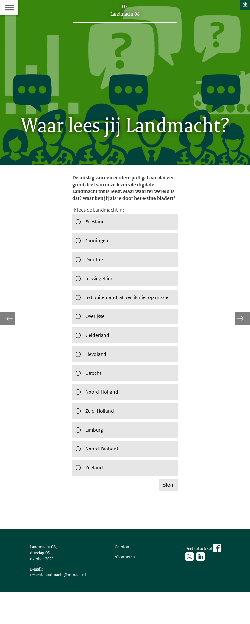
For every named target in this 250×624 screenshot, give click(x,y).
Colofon (123, 573)
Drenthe (88, 273)
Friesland (89, 235)
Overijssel (90, 337)
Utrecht (88, 394)
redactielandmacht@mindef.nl (61, 604)
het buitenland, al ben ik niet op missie (117, 314)
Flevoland (90, 375)
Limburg (88, 451)
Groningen (91, 254)
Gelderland (92, 356)
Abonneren (126, 584)
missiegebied (94, 292)
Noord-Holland (97, 413)
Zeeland (88, 489)
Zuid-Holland (94, 432)
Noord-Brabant (97, 470)
